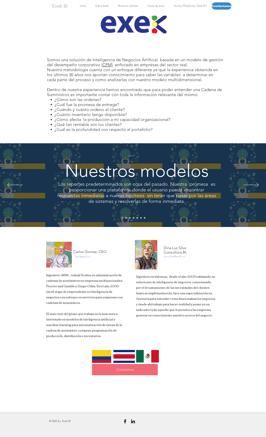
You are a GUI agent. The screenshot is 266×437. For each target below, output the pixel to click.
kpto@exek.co (82, 256)
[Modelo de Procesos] (137, 217)
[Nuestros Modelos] (122, 218)
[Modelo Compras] (144, 217)
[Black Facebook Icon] (125, 421)
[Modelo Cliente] (126, 217)
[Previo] (15, 185)
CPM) (108, 64)
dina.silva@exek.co (174, 256)
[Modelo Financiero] (141, 217)
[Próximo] (251, 185)
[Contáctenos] (125, 369)
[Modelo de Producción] (133, 217)
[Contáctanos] (221, 6)
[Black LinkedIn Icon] (133, 421)
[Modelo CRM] (130, 217)
